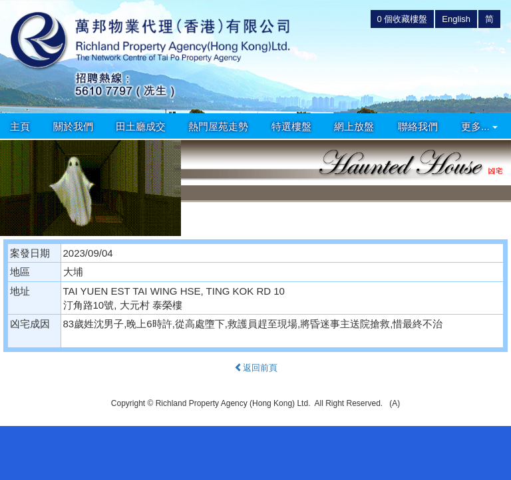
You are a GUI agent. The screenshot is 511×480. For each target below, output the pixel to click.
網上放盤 (354, 126)
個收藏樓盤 (402, 19)
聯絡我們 (418, 126)
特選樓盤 (291, 126)
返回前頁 (255, 368)
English (456, 19)
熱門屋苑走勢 (218, 126)
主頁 (20, 126)
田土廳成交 (141, 126)
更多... (479, 126)
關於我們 (73, 126)
